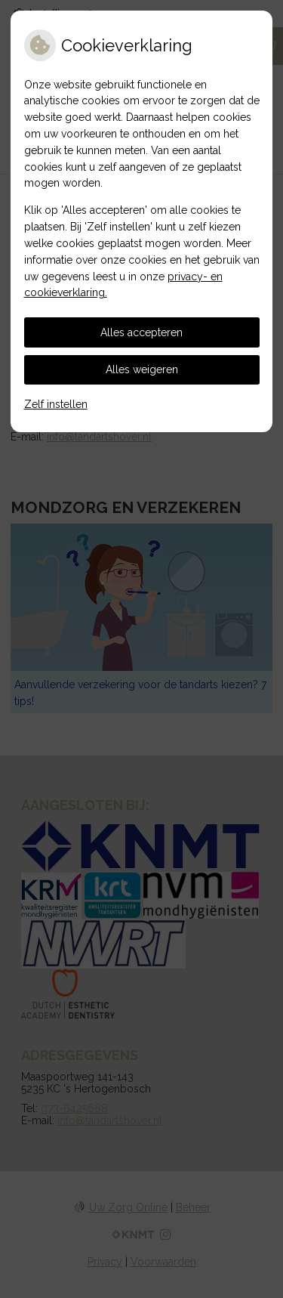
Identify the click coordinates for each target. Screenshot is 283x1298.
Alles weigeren (142, 369)
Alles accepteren (141, 332)
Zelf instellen (56, 404)
